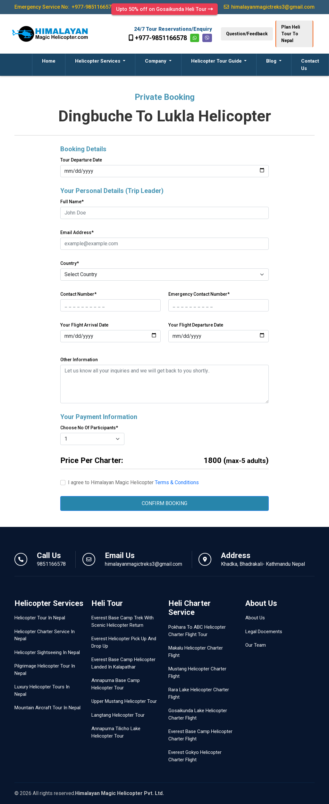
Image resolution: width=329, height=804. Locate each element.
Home (48, 61)
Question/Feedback (247, 33)
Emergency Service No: (64, 7)
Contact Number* (78, 294)
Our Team (255, 645)
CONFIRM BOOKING (164, 503)
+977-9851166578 (158, 38)
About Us (255, 618)
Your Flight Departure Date (195, 325)
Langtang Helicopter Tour (118, 715)
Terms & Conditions (177, 482)
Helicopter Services (98, 61)
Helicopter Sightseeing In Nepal (47, 652)
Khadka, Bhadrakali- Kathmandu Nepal (263, 564)
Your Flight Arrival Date (84, 325)
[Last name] (218, 305)
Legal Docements (263, 631)
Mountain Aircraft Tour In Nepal (47, 708)
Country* (69, 263)
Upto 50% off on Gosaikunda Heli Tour (164, 9)
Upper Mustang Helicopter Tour (124, 701)
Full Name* (72, 201)
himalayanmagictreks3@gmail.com (143, 564)
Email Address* (77, 232)
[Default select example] (164, 274)
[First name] (110, 305)
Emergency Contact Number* (199, 294)
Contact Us (310, 64)
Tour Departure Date (81, 159)
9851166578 (51, 564)
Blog (272, 61)
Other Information (79, 359)
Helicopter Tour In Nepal (39, 618)
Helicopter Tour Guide (217, 61)
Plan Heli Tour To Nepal (290, 33)
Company (156, 61)
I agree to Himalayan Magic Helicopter (133, 482)
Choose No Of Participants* (89, 427)
